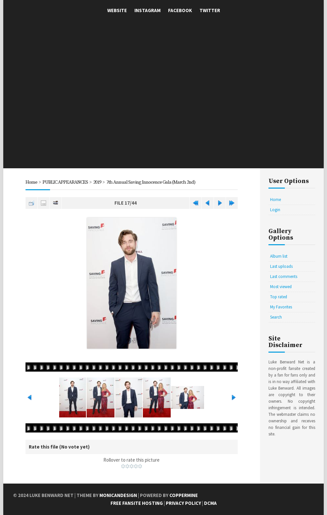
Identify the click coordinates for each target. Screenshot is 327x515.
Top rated (278, 297)
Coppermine (183, 495)
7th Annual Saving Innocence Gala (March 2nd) (155, 182)
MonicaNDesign (118, 495)
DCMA (210, 503)
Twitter (209, 10)
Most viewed (281, 286)
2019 (98, 182)
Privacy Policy (183, 503)
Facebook (180, 10)
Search (276, 317)
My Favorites (281, 307)
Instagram (147, 10)
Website (117, 10)
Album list (278, 256)
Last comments (283, 276)
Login (275, 209)
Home (31, 182)
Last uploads (281, 266)
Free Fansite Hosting (137, 503)
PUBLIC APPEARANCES (65, 182)
